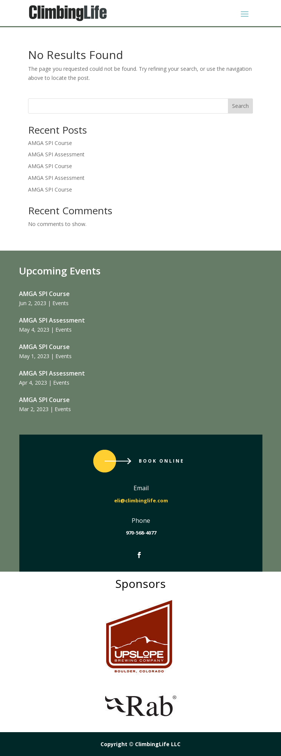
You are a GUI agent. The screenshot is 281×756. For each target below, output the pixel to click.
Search (240, 105)
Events (60, 303)
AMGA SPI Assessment (56, 154)
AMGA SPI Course (50, 143)
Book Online (161, 461)
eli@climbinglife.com (141, 500)
